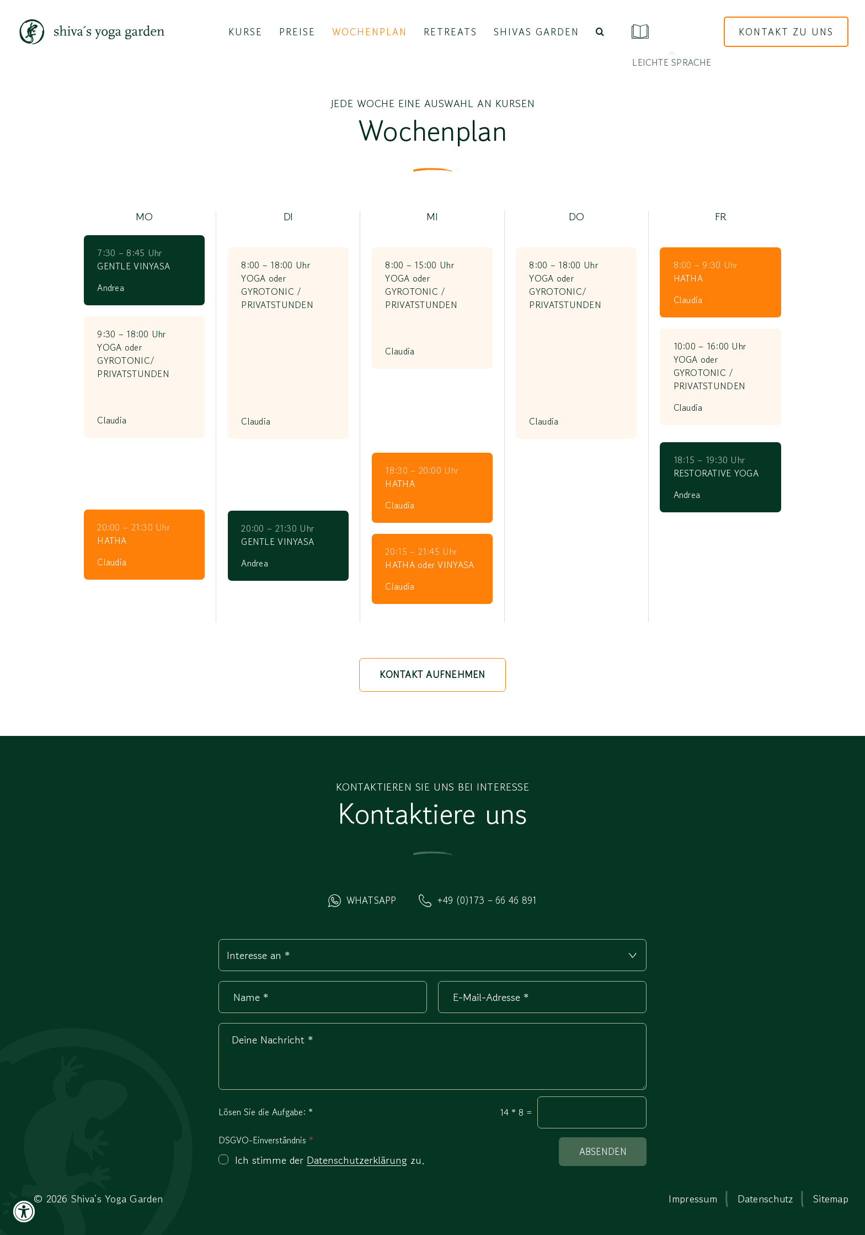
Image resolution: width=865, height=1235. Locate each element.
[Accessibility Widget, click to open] (23, 1211)
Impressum (693, 1198)
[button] (600, 32)
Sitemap (830, 1198)
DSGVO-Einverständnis (265, 1140)
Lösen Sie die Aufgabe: (265, 1112)
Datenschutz (765, 1198)
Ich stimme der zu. (330, 1161)
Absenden (603, 1151)
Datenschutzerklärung (357, 1160)
